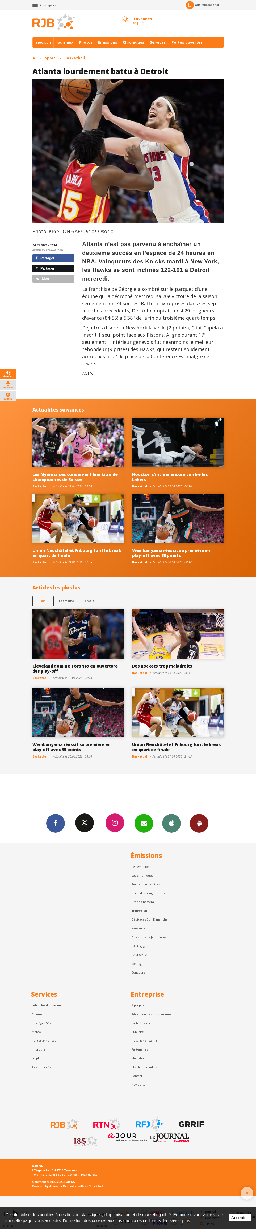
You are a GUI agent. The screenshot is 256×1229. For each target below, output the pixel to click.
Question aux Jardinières (148, 937)
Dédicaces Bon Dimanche (149, 919)
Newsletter (139, 1084)
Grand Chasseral (143, 902)
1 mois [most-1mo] (89, 601)
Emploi (36, 1058)
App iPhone (171, 823)
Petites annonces (44, 1040)
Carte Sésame (141, 1023)
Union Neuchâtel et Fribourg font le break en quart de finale (76, 552)
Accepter (239, 1217)
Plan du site (89, 1174)
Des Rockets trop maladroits (162, 666)
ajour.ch (43, 42)
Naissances (139, 928)
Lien (42, 278)
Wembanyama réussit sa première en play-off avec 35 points (171, 552)
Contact (136, 1075)
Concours (138, 972)
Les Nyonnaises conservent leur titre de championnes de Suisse (75, 476)
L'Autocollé (139, 955)
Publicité (137, 1031)
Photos (86, 42)
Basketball (74, 57)
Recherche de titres (145, 884)
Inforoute (38, 1049)
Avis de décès (41, 1067)
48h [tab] (42, 601)
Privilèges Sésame (44, 1023)
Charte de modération (147, 1067)
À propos (137, 1005)
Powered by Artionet (46, 1186)
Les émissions (141, 866)
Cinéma (37, 1014)
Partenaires (139, 1049)
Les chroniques (142, 875)
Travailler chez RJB (144, 1040)
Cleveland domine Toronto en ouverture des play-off (75, 668)
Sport (50, 57)
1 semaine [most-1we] (66, 601)
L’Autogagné (140, 946)
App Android (199, 823)
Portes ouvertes (187, 42)
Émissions (107, 42)
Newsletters (144, 823)
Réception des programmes (151, 1014)
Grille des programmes (148, 893)
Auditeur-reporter (202, 5)
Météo (36, 1031)
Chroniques (133, 42)
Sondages (138, 963)
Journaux (64, 42)
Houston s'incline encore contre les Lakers (170, 476)
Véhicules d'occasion (46, 1005)
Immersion (139, 910)
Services (158, 42)
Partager (45, 258)
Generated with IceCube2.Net (83, 1186)
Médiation (138, 1058)
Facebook (55, 823)
